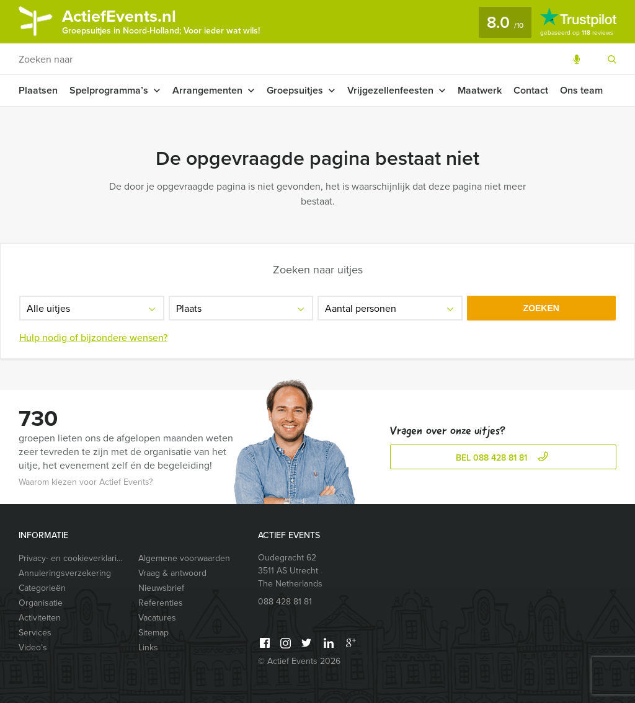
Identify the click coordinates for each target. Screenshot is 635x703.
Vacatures (157, 617)
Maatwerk (480, 90)
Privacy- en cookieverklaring (73, 558)
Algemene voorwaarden (184, 558)
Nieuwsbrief (161, 588)
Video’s (33, 647)
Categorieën (42, 588)
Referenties (160, 602)
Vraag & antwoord (172, 573)
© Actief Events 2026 (299, 661)
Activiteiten (40, 617)
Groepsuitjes (295, 90)
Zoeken (541, 308)
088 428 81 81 (285, 601)
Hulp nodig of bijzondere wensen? (93, 337)
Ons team (581, 90)
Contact (530, 90)
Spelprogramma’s (108, 90)
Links (148, 647)
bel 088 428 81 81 (503, 458)
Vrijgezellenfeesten (390, 90)
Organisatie (41, 602)
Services (35, 632)
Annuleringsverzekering (65, 573)
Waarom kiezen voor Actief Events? (86, 482)
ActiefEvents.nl (161, 20)
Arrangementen (207, 90)
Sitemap (153, 632)
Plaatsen (38, 90)
